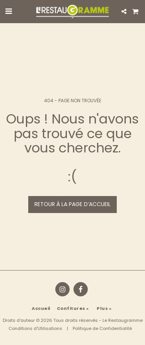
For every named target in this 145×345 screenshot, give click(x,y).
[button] (8, 11)
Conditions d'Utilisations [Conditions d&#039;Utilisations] (35, 328)
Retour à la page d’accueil (72, 204)
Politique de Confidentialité (102, 328)
